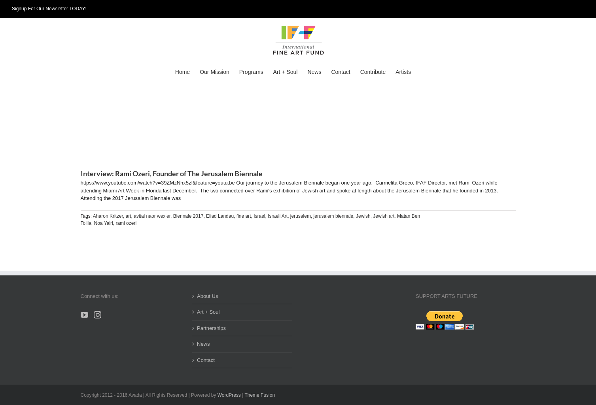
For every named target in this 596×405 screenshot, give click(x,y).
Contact (206, 360)
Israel (259, 216)
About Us (207, 296)
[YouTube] (84, 314)
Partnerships (211, 328)
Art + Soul (208, 312)
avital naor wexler (152, 216)
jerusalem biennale (334, 216)
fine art (244, 216)
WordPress (229, 395)
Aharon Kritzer (108, 216)
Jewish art (383, 216)
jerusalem (300, 216)
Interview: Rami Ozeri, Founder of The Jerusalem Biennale (172, 173)
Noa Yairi (103, 223)
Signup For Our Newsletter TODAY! (49, 8)
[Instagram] (97, 314)
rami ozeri (125, 223)
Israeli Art (278, 216)
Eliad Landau (220, 216)
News (203, 344)
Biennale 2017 (188, 216)
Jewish (363, 216)
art (128, 216)
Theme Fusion (259, 395)
